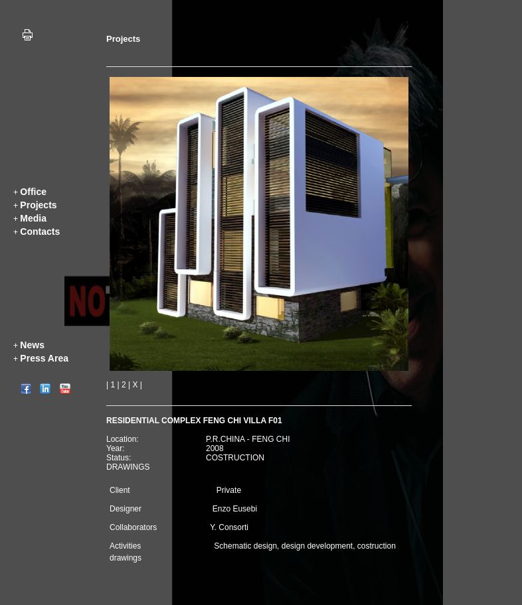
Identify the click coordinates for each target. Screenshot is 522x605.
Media (33, 218)
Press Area (44, 358)
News (32, 345)
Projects (38, 205)
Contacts (40, 231)
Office (33, 191)
